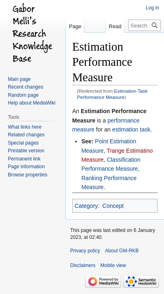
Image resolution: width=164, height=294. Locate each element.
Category (86, 206)
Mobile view (113, 265)
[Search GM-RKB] (144, 25)
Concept (113, 206)
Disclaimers (82, 265)
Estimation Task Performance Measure (112, 93)
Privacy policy (85, 251)
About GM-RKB (122, 251)
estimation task (131, 129)
